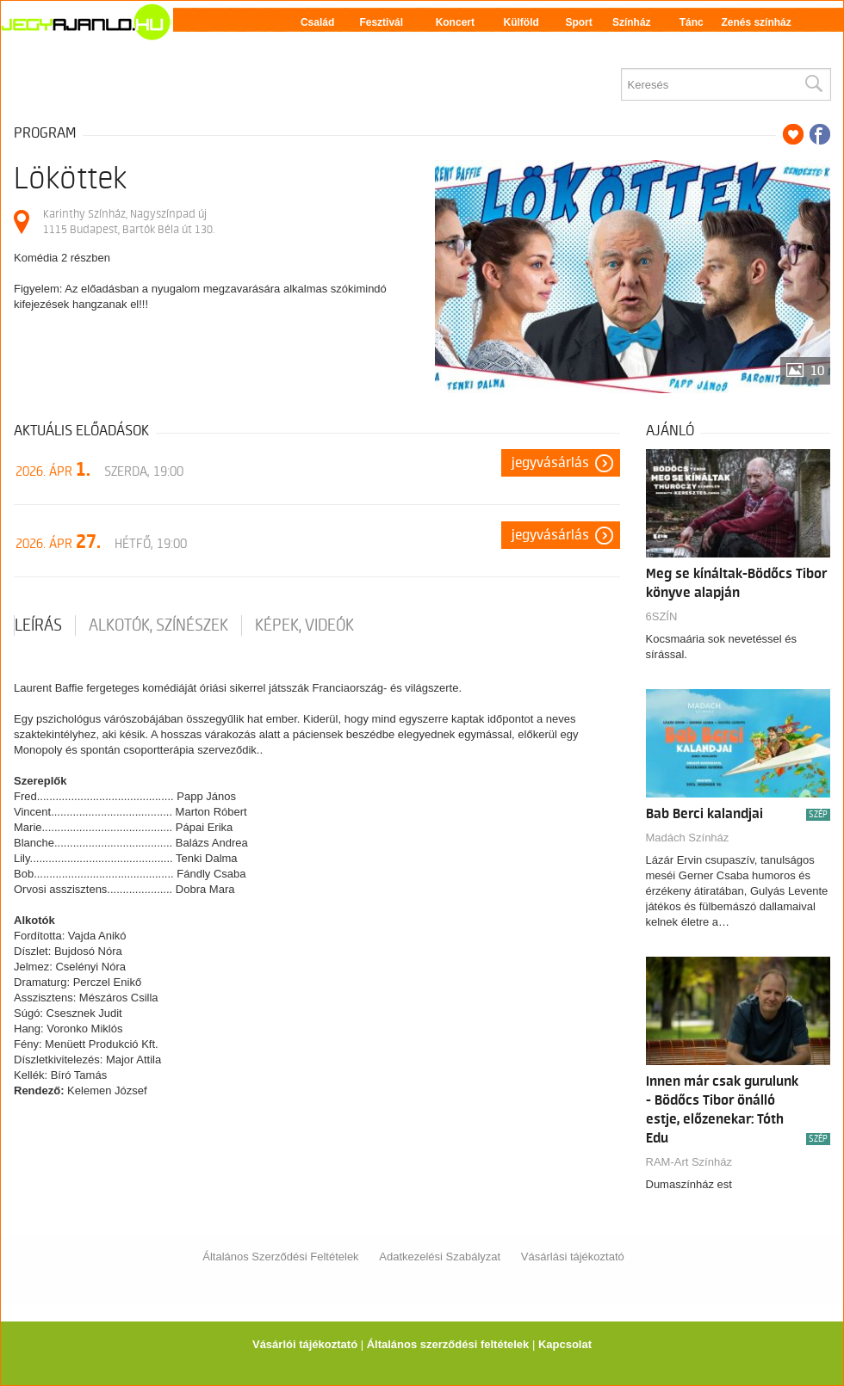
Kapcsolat (565, 1344)
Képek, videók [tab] (304, 625)
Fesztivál (381, 22)
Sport (578, 22)
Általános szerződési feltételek (448, 1344)
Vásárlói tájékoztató (304, 1344)
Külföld (521, 22)
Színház (631, 22)
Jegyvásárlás (550, 463)
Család (317, 22)
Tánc (692, 22)
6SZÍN (662, 616)
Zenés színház (756, 22)
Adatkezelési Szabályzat (439, 1256)
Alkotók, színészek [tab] (158, 625)
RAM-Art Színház (689, 1161)
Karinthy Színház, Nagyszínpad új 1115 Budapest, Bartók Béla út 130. (128, 221)
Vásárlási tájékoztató (572, 1256)
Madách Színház (687, 837)
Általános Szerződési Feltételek (280, 1256)
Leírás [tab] (38, 625)
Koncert (455, 22)
